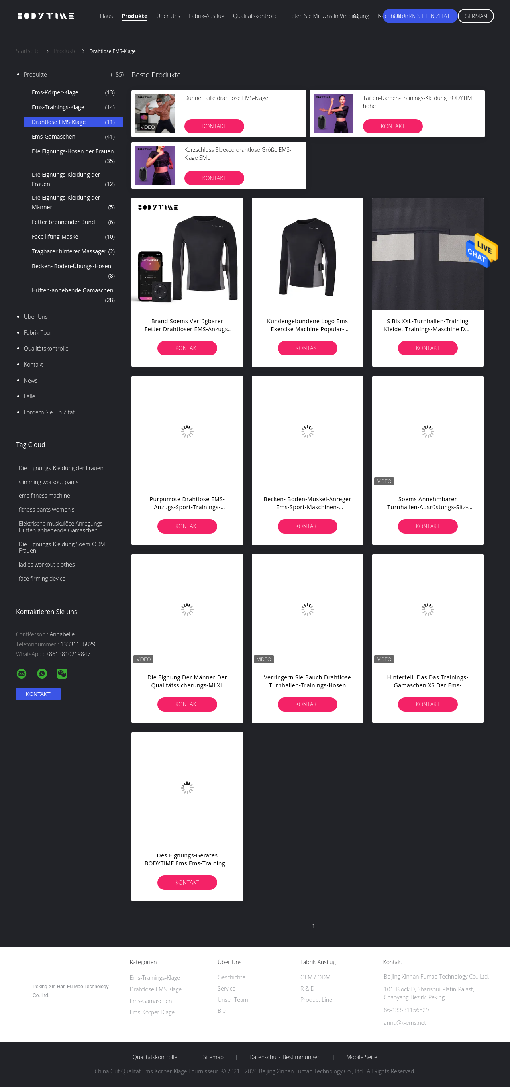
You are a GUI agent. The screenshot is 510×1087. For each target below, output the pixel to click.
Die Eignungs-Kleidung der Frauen (73, 180)
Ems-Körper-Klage (73, 92)
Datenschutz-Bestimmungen (285, 1057)
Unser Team (233, 999)
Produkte (134, 16)
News (30, 380)
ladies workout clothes (47, 564)
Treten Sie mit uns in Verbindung (327, 16)
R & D (307, 988)
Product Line (316, 999)
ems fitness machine (44, 495)
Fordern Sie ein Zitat (420, 16)
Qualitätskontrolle (255, 16)
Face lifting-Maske (73, 236)
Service (226, 988)
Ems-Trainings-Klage (73, 107)
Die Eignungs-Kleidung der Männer (73, 203)
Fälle (29, 396)
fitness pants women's (46, 509)
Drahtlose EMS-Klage (73, 122)
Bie (222, 1010)
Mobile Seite (361, 1057)
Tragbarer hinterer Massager (73, 251)
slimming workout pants (49, 482)
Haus (106, 16)
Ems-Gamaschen (73, 136)
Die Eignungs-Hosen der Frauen (73, 156)
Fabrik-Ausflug (206, 16)
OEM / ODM (315, 977)
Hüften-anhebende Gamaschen (73, 295)
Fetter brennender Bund (73, 222)
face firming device (42, 578)
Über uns (168, 16)
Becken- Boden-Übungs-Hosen (73, 271)
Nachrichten (393, 16)
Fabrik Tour (38, 332)
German (476, 16)
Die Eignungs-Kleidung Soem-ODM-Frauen (63, 547)
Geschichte (231, 977)
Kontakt (33, 364)
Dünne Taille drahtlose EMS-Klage (226, 98)
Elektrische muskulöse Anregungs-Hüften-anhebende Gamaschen (61, 527)
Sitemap (213, 1057)
